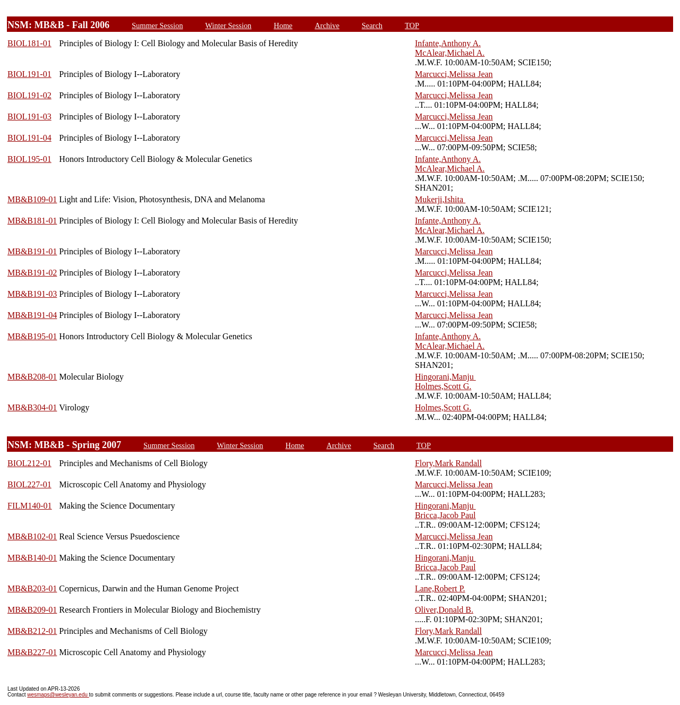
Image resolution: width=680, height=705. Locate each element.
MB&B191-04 (32, 315)
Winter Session (228, 25)
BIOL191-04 (29, 137)
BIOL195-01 (29, 159)
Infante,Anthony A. (448, 43)
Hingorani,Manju (445, 376)
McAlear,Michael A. (449, 52)
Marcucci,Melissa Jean (454, 74)
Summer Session (157, 25)
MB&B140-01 (32, 557)
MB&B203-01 (32, 588)
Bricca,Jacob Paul (445, 515)
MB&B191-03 (32, 293)
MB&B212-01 (32, 630)
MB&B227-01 (32, 652)
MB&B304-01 (32, 407)
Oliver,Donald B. (444, 609)
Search (372, 25)
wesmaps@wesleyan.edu (58, 695)
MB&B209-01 (32, 609)
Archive (326, 25)
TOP (412, 25)
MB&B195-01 (32, 336)
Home (283, 25)
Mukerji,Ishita (440, 199)
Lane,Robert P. (440, 588)
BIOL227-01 (29, 484)
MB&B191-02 (32, 272)
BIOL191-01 (29, 74)
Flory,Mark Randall (448, 463)
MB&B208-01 (32, 376)
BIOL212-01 (29, 463)
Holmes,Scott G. (443, 386)
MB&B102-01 (32, 536)
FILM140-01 (29, 505)
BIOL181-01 (29, 43)
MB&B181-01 (32, 220)
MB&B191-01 (32, 251)
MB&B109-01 (32, 199)
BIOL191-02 (29, 95)
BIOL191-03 (29, 116)
